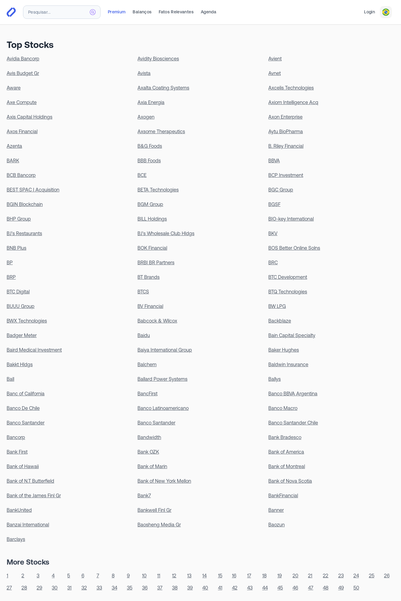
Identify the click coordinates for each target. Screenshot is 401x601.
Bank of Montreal (286, 466)
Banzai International (28, 524)
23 (341, 575)
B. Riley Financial (285, 146)
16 (234, 575)
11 (158, 575)
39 (190, 587)
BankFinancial (283, 495)
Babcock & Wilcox (157, 320)
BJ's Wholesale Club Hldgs (166, 233)
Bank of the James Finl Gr (34, 495)
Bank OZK (148, 451)
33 (99, 587)
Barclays (16, 539)
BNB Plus (16, 248)
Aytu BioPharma (285, 131)
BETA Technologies (158, 189)
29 (39, 587)
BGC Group (280, 189)
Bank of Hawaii (23, 466)
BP (10, 262)
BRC (273, 262)
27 (9, 587)
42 (234, 587)
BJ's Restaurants (24, 233)
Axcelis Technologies (291, 87)
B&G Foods (150, 146)
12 (174, 575)
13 (189, 575)
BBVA (274, 160)
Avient (275, 58)
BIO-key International (291, 218)
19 (279, 575)
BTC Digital (18, 291)
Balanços (142, 11)
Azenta (14, 146)
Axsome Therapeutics (161, 131)
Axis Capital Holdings (29, 117)
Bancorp (16, 437)
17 (249, 575)
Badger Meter (22, 335)
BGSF (274, 204)
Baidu (144, 335)
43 (250, 587)
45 (280, 587)
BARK (13, 160)
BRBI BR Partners (156, 262)
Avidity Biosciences (158, 58)
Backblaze (279, 320)
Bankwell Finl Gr (154, 510)
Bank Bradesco (284, 437)
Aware (14, 87)
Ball (10, 379)
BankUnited (19, 510)
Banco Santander (26, 422)
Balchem (147, 364)
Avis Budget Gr (23, 73)
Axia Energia (151, 102)
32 (84, 587)
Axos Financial (22, 131)
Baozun (276, 524)
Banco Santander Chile (293, 422)
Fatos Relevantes (176, 11)
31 (69, 587)
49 (341, 587)
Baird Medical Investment (34, 350)
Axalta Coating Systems (163, 87)
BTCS (143, 291)
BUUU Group (21, 306)
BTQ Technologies (287, 291)
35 (129, 587)
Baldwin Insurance (288, 364)
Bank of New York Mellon (164, 481)
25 (371, 575)
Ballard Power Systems (162, 379)
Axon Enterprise (285, 117)
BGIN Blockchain (25, 204)
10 (144, 575)
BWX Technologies (27, 320)
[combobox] (62, 12)
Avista (144, 73)
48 (325, 587)
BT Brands (149, 277)
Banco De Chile (23, 408)
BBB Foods (149, 160)
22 (325, 575)
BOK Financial (152, 248)
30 (55, 587)
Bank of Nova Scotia (290, 481)
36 (144, 587)
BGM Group (150, 204)
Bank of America (286, 451)
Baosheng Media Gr (159, 524)
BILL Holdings (152, 218)
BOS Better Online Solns (294, 248)
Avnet (274, 73)
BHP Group (19, 218)
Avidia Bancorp (23, 58)
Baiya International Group (165, 350)
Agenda (208, 11)
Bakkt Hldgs (20, 364)
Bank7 (144, 495)
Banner (276, 510)
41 (220, 587)
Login (369, 11)
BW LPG (277, 306)
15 (220, 575)
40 (205, 587)
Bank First (17, 451)
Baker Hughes (283, 350)
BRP (11, 277)
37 (159, 587)
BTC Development (287, 277)
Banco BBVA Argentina (292, 393)
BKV (272, 233)
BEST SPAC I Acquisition (33, 189)
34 (114, 587)
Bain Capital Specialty (291, 335)
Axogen (146, 117)
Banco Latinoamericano (163, 408)
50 (356, 587)
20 (295, 575)
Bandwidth (149, 437)
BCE (142, 175)
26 (386, 575)
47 (310, 587)
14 (204, 575)
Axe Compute (22, 102)
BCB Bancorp (21, 175)
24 (356, 575)
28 (24, 587)
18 (264, 575)
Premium (116, 11)
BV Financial (150, 306)
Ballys (274, 379)
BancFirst (147, 393)
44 (265, 587)
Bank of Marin (152, 466)
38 (174, 587)
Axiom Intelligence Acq (293, 102)
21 (310, 575)
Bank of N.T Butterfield (30, 481)
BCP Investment (285, 175)
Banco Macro (282, 408)
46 (295, 587)
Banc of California (26, 393)
